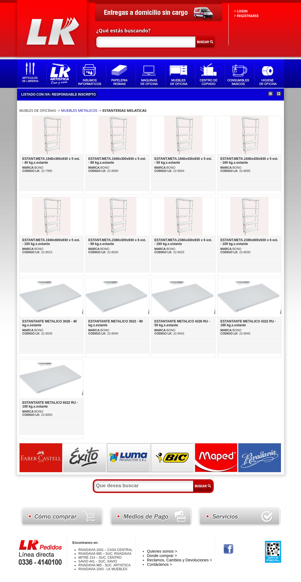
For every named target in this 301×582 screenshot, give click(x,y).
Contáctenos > (159, 564)
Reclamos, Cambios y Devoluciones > (179, 560)
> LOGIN (241, 11)
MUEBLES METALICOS (79, 110)
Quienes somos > (162, 551)
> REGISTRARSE (246, 15)
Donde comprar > (162, 555)
